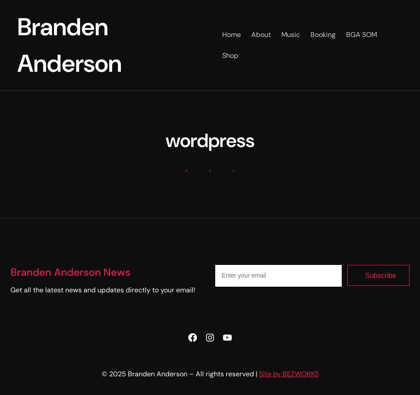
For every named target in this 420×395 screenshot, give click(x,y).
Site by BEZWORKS (289, 373)
